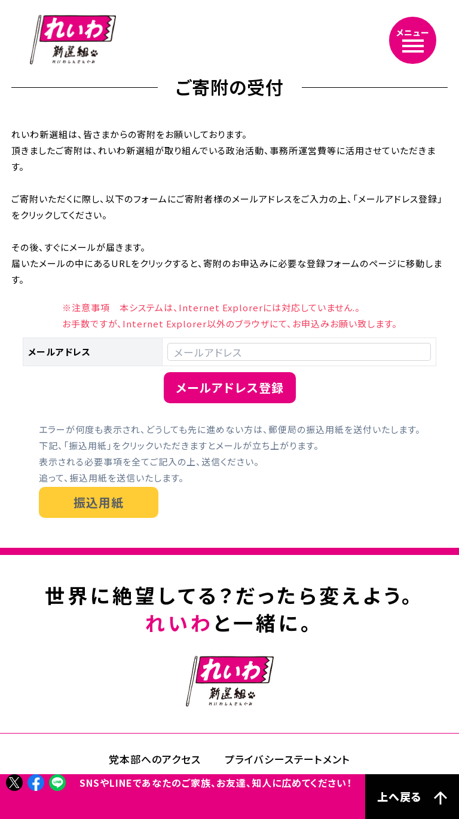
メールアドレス (59, 351)
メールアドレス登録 (230, 387)
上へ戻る (412, 797)
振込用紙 (99, 502)
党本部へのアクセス (155, 758)
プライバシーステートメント (287, 758)
